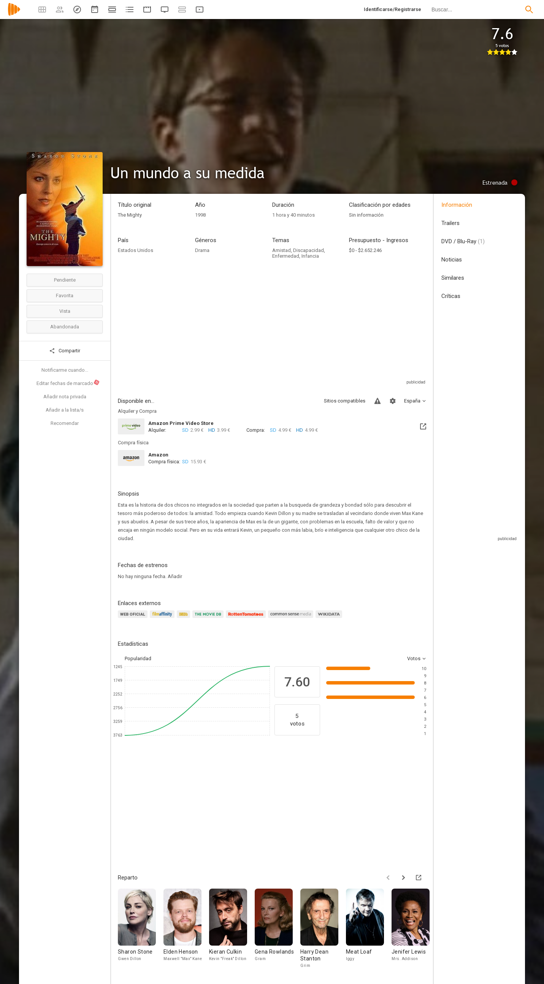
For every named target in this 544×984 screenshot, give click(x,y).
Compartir (64, 351)
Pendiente (65, 280)
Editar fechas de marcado (68, 382)
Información (456, 204)
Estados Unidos (135, 250)
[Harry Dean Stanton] (323, 929)
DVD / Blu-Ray (463, 241)
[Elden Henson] (186, 929)
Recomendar (65, 423)
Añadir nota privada (64, 396)
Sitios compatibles (344, 401)
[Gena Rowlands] (277, 929)
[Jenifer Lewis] (414, 929)
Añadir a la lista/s (65, 410)
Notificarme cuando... (64, 370)
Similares (452, 277)
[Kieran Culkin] (232, 929)
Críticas (450, 296)
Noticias (451, 259)
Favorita (64, 295)
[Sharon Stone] (140, 929)
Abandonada (64, 327)
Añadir (175, 576)
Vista (64, 311)
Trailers (450, 223)
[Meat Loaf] (369, 929)
